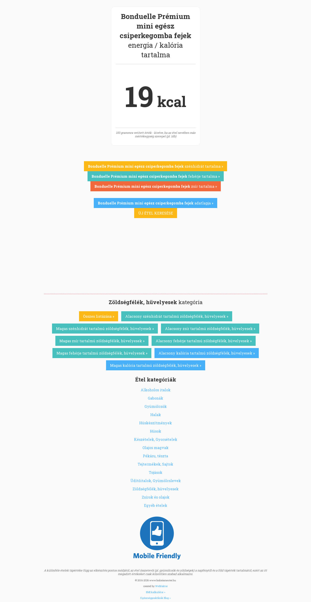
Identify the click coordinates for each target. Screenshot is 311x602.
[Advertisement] (155, 260)
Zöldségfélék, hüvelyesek (156, 489)
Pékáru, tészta (155, 456)
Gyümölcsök (155, 406)
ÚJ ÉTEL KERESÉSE (155, 213)
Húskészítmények (155, 423)
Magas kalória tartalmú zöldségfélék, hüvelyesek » (155, 365)
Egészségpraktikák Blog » (155, 598)
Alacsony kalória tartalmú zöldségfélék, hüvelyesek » (207, 353)
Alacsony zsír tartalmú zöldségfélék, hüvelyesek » (210, 328)
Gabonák (155, 398)
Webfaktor (161, 586)
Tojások (155, 472)
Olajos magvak (155, 447)
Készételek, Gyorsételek (155, 439)
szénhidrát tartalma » (155, 166)
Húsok (155, 431)
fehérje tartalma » (156, 176)
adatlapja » (155, 203)
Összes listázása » (98, 316)
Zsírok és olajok (155, 497)
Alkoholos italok (156, 390)
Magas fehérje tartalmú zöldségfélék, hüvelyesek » (101, 353)
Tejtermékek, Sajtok (155, 464)
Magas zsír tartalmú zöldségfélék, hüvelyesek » (101, 340)
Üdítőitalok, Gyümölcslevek (155, 480)
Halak (155, 414)
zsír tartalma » (155, 186)
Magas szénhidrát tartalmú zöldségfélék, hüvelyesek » (105, 328)
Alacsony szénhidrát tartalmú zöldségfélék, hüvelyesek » (176, 316)
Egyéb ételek (155, 505)
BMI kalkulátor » (155, 592)
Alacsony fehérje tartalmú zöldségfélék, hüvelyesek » (204, 340)
